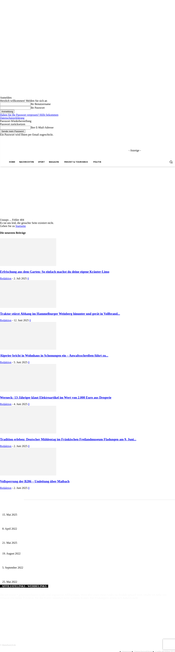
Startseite (20, 226)
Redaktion (5, 278)
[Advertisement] (87, 192)
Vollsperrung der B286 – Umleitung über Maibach (35, 481)
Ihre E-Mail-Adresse (42, 127)
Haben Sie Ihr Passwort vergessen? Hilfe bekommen (29, 114)
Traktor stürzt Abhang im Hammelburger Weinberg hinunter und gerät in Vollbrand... (60, 314)
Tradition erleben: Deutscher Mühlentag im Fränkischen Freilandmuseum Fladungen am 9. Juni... (68, 439)
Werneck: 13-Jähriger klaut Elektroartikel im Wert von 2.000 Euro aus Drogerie (55, 397)
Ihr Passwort (38, 107)
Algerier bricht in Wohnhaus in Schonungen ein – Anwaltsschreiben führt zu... (54, 355)
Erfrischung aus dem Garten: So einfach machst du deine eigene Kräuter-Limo (54, 272)
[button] (171, 162)
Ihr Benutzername (41, 104)
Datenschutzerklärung (12, 117)
